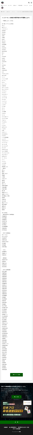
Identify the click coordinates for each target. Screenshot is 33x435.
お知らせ (14, 5)
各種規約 (6, 427)
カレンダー (10, 5)
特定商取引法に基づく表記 (23, 427)
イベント (13, 11)
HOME (3, 11)
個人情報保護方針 (12, 427)
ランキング (26, 5)
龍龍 (20, 431)
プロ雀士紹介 (20, 5)
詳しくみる (16, 396)
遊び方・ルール (4, 5)
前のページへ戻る (16, 374)
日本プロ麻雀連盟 (16, 428)
